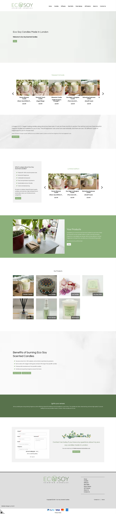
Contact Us (103, 6)
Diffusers (63, 6)
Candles (56, 6)
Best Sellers (15, 136)
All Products (88, 6)
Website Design (5, 506)
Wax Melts (70, 6)
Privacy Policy (58, 512)
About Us (95, 6)
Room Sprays (79, 6)
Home (50, 6)
